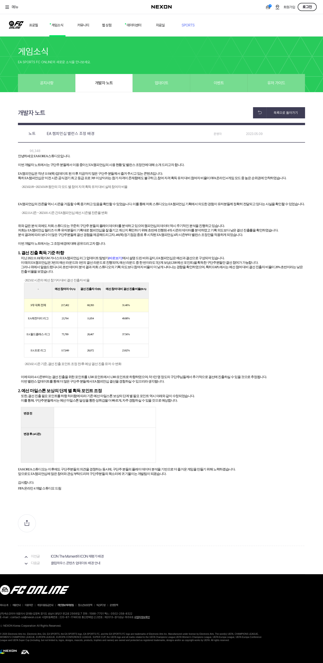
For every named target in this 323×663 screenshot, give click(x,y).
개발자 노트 (104, 82)
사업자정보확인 (142, 617)
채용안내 (16, 605)
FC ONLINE (16, 24)
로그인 (307, 7)
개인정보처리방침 (65, 605)
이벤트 (219, 82)
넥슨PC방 (100, 605)
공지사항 (46, 82)
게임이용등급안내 (45, 605)
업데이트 (161, 82)
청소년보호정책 (85, 605)
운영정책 (114, 605)
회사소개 (4, 605)
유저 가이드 (276, 82)
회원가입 (289, 7)
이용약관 (29, 605)
